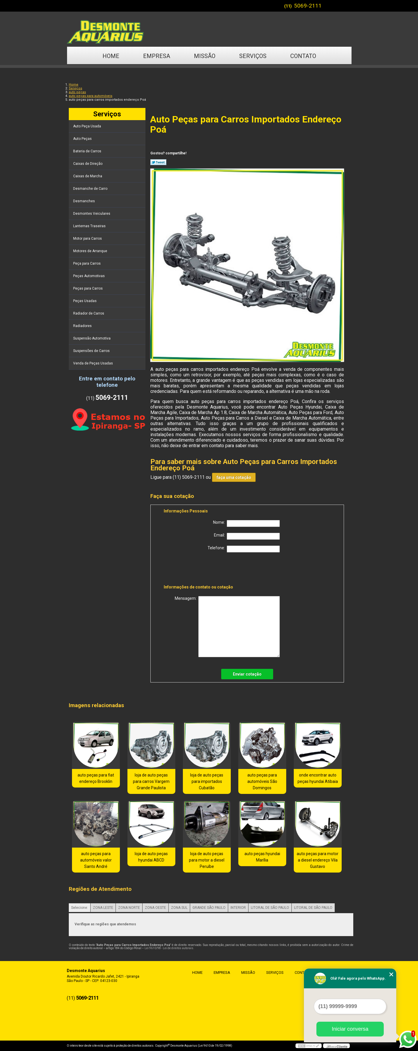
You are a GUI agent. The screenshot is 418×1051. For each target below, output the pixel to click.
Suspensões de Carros (92, 351)
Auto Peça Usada (87, 126)
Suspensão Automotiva (92, 338)
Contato (303, 56)
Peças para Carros (88, 288)
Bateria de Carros (87, 151)
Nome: (246, 523)
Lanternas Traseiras (90, 226)
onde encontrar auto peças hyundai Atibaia (318, 778)
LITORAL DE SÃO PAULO (270, 908)
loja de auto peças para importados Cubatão (206, 781)
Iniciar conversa (350, 1029)
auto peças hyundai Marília (262, 856)
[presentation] (200, 569)
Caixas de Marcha (88, 176)
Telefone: (244, 549)
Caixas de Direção (88, 164)
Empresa (156, 56)
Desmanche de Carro (90, 189)
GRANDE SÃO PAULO (209, 908)
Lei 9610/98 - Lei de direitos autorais (169, 948)
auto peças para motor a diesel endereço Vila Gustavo (317, 860)
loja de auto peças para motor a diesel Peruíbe (206, 860)
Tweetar (158, 162)
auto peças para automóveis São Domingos (262, 781)
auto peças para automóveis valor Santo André (96, 860)
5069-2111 (308, 5)
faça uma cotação (234, 477)
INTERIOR (238, 908)
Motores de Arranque (90, 251)
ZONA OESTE (155, 908)
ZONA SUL (179, 908)
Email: (247, 536)
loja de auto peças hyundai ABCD (151, 856)
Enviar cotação (247, 674)
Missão (204, 56)
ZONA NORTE (129, 908)
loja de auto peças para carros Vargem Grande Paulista (151, 781)
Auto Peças (83, 139)
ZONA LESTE (103, 908)
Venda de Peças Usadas (93, 363)
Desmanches (84, 201)
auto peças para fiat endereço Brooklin (96, 778)
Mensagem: (227, 626)
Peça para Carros (87, 263)
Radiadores (83, 326)
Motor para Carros (88, 238)
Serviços (252, 56)
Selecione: (79, 908)
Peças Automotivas (89, 276)
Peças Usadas (85, 301)
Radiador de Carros (89, 313)
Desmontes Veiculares (92, 214)
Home (110, 56)
